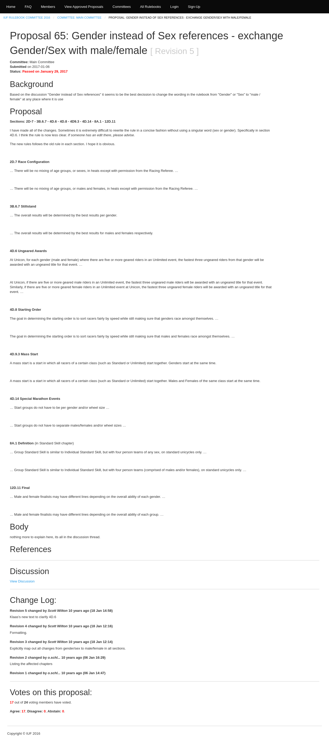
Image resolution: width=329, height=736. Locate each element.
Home (10, 7)
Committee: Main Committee (79, 17)
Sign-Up (194, 7)
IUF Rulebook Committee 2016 (26, 17)
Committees (121, 7)
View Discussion (22, 581)
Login (174, 7)
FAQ (28, 7)
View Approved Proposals (83, 7)
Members (48, 7)
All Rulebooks (150, 7)
